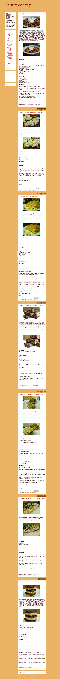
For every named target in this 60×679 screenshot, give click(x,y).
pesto (34, 190)
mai (8, 34)
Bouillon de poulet (24, 190)
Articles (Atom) (34, 676)
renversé (31, 299)
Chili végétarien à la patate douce (27, 14)
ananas (23, 299)
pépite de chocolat (30, 669)
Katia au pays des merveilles (34, 40)
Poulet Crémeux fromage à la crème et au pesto (31, 112)
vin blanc (31, 575)
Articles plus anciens (41, 672)
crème (23, 575)
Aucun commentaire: (30, 104)
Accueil (31, 672)
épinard (25, 575)
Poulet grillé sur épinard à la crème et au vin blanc (32, 498)
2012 (8, 65)
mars (8, 63)
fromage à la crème (30, 190)
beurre (25, 299)
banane (23, 492)
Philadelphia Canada (23, 130)
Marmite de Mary (18, 5)
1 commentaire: (29, 385)
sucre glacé (35, 669)
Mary (12, 14)
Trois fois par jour (24, 323)
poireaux (28, 575)
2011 (8, 66)
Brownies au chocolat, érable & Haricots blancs (31, 305)
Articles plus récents (22, 672)
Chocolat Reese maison (25, 582)
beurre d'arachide (24, 669)
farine (28, 492)
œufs (30, 492)
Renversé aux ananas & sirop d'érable (28, 196)
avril (8, 35)
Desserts (28, 299)
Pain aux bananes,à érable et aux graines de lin (31, 394)
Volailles (37, 190)
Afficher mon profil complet (10, 27)
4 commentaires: (29, 574)
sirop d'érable (35, 299)
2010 (8, 68)
